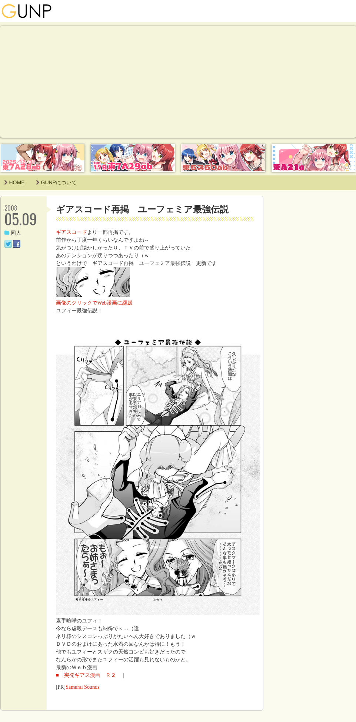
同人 (12, 233)
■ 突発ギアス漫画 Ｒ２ (88, 675)
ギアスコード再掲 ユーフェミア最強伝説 (142, 209)
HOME (14, 182)
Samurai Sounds (82, 687)
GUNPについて (56, 182)
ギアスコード (71, 232)
